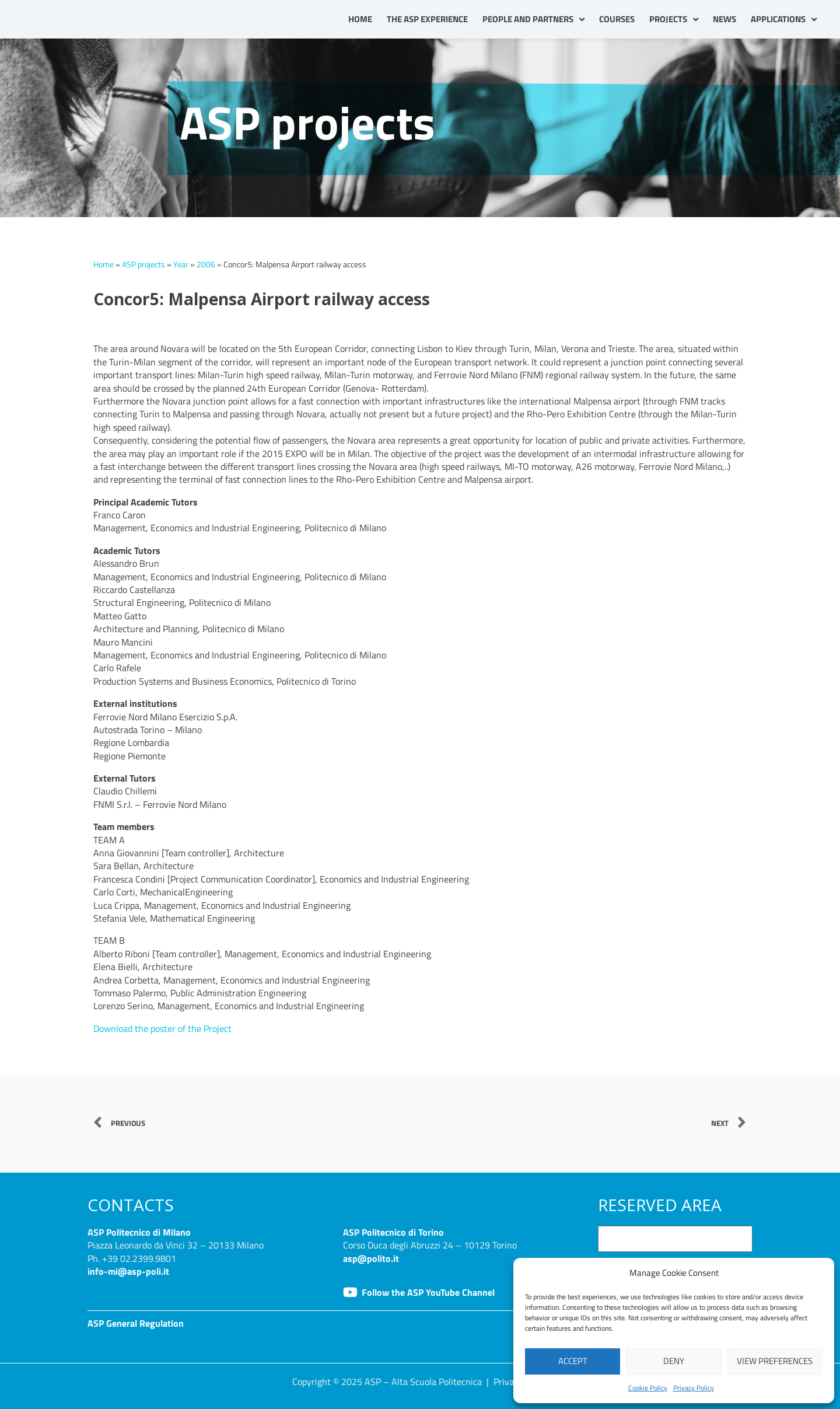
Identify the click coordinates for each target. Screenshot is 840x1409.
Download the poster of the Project (162, 1028)
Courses (617, 19)
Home (360, 19)
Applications (784, 19)
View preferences (775, 1361)
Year (180, 264)
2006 (206, 264)
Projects (673, 19)
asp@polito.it (371, 1258)
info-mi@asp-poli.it (128, 1271)
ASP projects (143, 264)
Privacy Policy (693, 1387)
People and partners (533, 19)
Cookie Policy (647, 1387)
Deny (673, 1361)
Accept (572, 1361)
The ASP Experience (427, 19)
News (724, 19)
